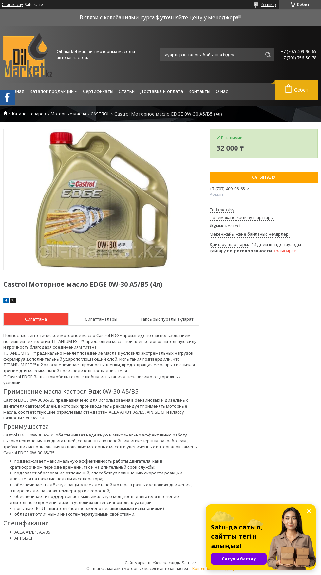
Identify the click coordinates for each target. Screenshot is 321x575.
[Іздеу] (267, 54)
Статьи (127, 91)
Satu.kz (189, 563)
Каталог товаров (29, 114)
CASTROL (100, 114)
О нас (222, 91)
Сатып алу (263, 177)
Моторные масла (68, 114)
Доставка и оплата (161, 91)
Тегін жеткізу (222, 209)
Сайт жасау (12, 4)
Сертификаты (98, 91)
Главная (15, 91)
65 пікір (268, 4)
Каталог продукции (51, 91)
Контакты (199, 91)
